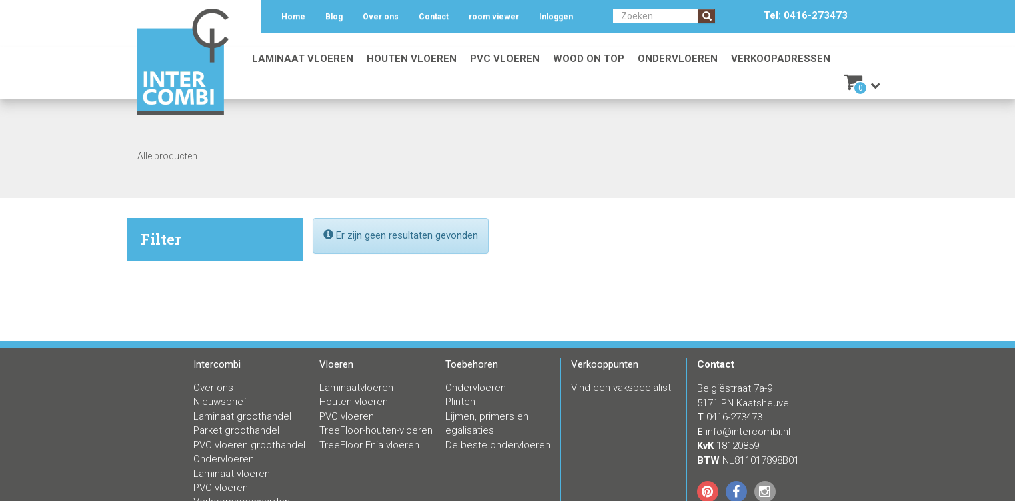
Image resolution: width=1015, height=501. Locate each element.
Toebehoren (471, 364)
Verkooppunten (604, 364)
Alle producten (167, 156)
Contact (434, 16)
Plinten (460, 402)
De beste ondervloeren (497, 445)
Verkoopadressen (780, 59)
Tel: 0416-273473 (806, 15)
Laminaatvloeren (356, 388)
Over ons (381, 16)
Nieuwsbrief (220, 402)
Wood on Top (588, 59)
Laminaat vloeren (302, 59)
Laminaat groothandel (242, 416)
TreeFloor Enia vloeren (369, 445)
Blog (334, 16)
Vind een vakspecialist (621, 388)
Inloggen (556, 16)
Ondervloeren (678, 59)
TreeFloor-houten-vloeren (376, 430)
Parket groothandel (236, 430)
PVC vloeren (505, 59)
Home (293, 16)
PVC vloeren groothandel (249, 445)
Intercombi (217, 364)
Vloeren (336, 364)
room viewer (494, 16)
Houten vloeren (412, 59)
